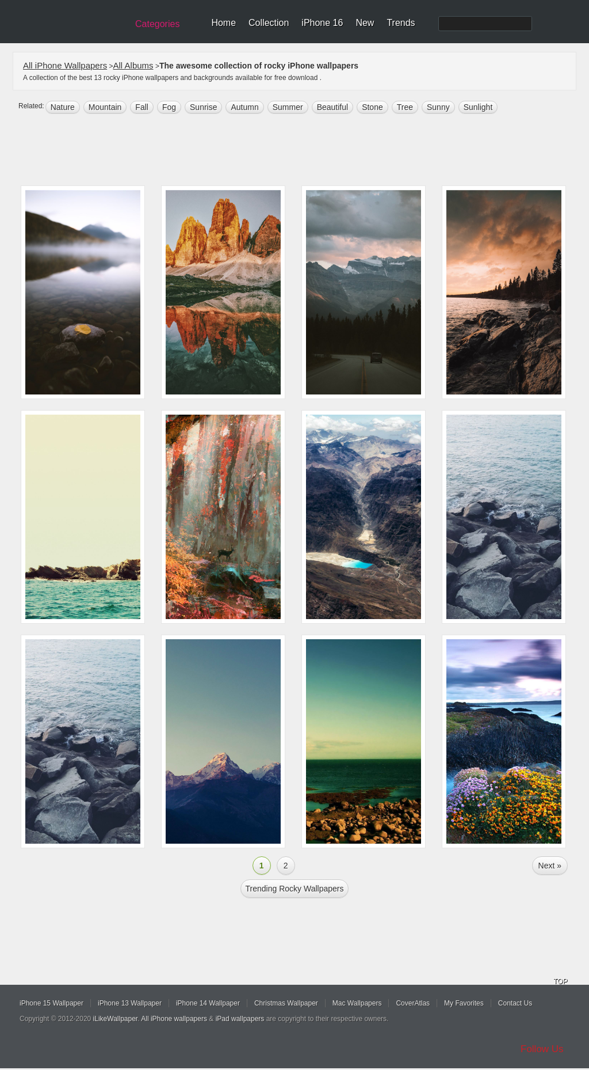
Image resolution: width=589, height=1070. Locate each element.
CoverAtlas (413, 1003)
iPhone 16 (322, 23)
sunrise (203, 107)
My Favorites (464, 1003)
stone (372, 107)
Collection (268, 23)
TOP (560, 981)
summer (288, 107)
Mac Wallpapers (357, 1003)
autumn (244, 107)
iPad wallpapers (240, 1019)
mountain (105, 107)
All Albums (133, 65)
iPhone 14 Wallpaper (208, 1003)
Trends (401, 23)
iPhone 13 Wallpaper (130, 1003)
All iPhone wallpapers (174, 1019)
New (364, 23)
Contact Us (515, 1003)
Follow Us (542, 1049)
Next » (549, 865)
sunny (438, 107)
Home (223, 23)
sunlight (478, 107)
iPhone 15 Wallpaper (51, 1003)
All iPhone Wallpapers (65, 65)
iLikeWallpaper (115, 1019)
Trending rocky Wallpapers (295, 888)
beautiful (332, 107)
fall (141, 107)
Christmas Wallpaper (286, 1003)
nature (63, 107)
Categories (157, 24)
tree (405, 107)
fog (169, 107)
